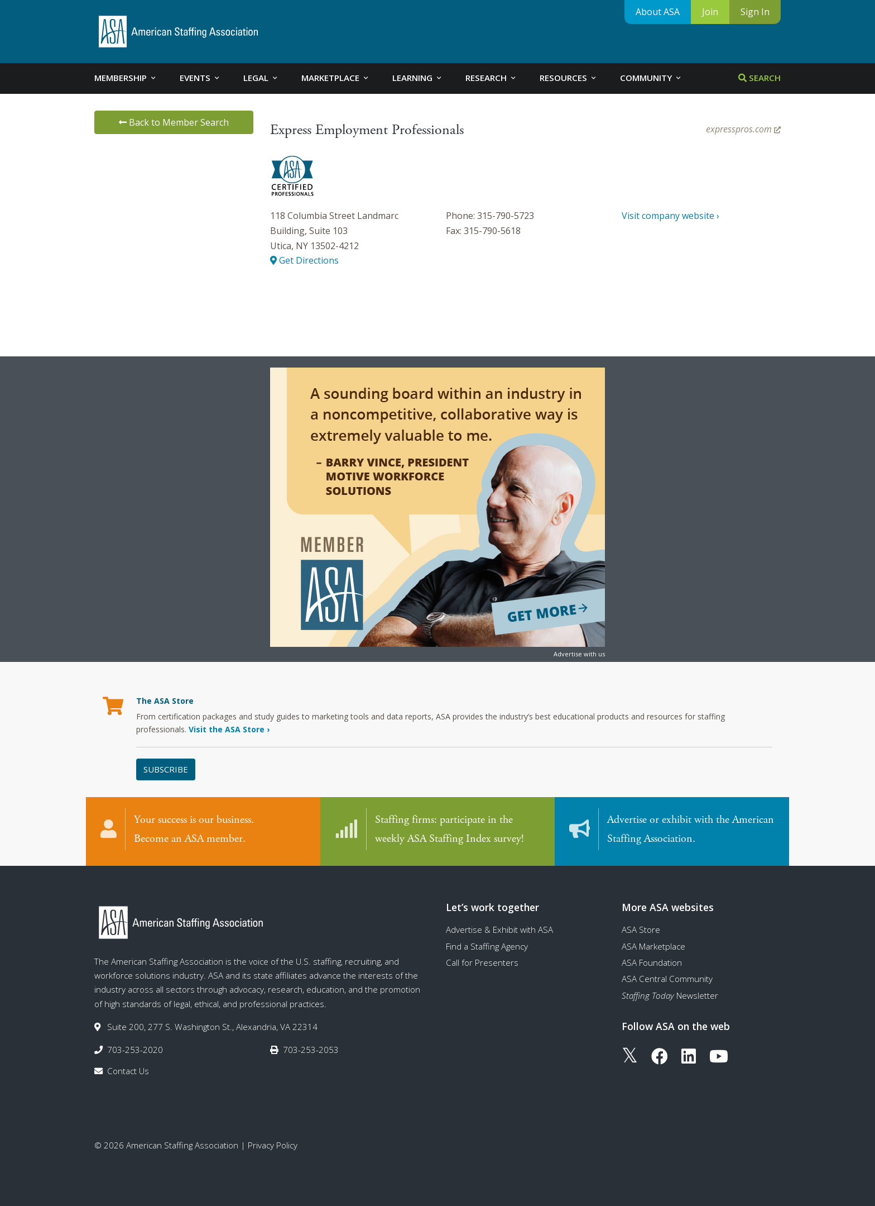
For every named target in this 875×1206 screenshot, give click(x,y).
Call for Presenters (482, 962)
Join (710, 12)
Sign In (755, 12)
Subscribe (165, 769)
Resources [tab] (569, 77)
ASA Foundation (652, 962)
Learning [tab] (417, 77)
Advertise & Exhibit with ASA (499, 929)
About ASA (658, 12)
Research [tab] (491, 77)
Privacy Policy (272, 1145)
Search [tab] (759, 77)
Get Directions (304, 260)
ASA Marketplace (653, 946)
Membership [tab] (125, 77)
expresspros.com (743, 129)
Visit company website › (670, 215)
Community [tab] (651, 77)
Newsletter (670, 995)
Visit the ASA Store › (229, 729)
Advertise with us (579, 654)
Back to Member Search (174, 122)
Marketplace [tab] (335, 77)
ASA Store (641, 929)
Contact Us (128, 1070)
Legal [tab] (261, 77)
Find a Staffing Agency (487, 946)
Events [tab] (200, 77)
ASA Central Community (667, 978)
